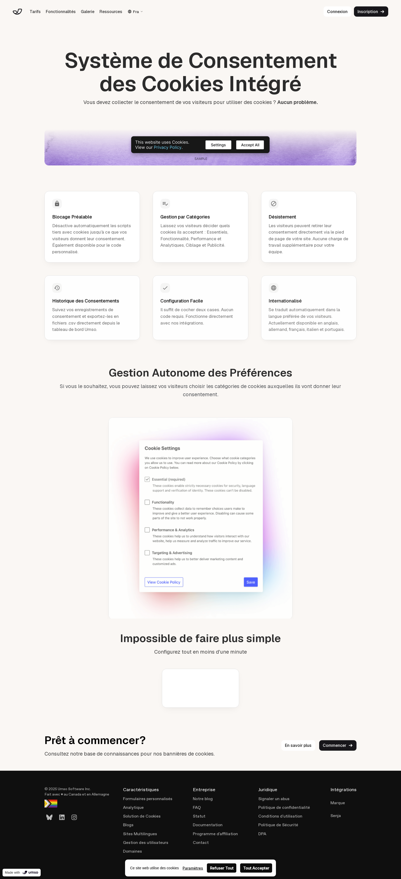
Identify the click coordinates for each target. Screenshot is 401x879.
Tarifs (35, 11)
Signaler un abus (273, 798)
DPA (262, 833)
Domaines (132, 851)
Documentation (207, 824)
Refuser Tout (221, 868)
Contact (201, 842)
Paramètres (193, 868)
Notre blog (203, 798)
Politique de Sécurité (278, 824)
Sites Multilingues (140, 833)
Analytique (133, 807)
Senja (335, 815)
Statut (199, 816)
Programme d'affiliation (215, 833)
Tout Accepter (256, 868)
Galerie (87, 11)
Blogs (128, 824)
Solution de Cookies (142, 816)
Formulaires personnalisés (147, 798)
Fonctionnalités (61, 11)
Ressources (110, 11)
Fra (135, 11)
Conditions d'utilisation (280, 816)
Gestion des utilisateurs (145, 842)
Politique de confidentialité (284, 807)
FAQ (197, 807)
